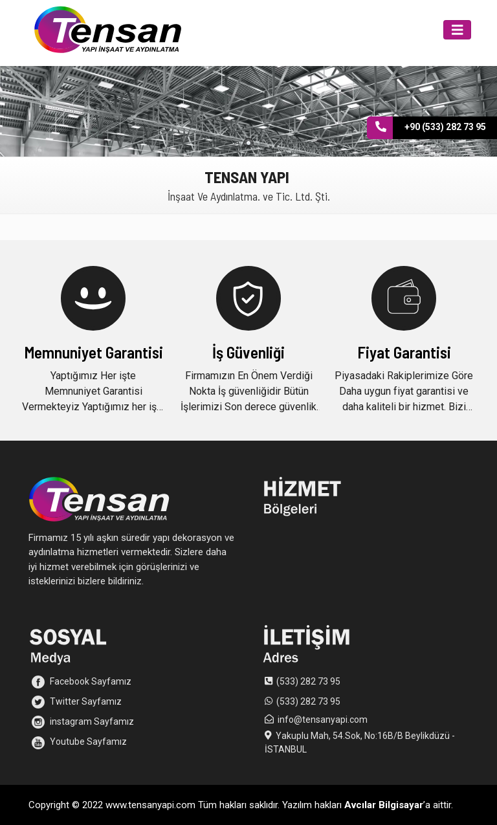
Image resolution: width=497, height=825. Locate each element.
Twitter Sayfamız (77, 702)
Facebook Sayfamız (81, 682)
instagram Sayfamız (83, 722)
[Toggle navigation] (457, 30)
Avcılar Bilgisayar (383, 805)
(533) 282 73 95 (308, 681)
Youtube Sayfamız (79, 742)
